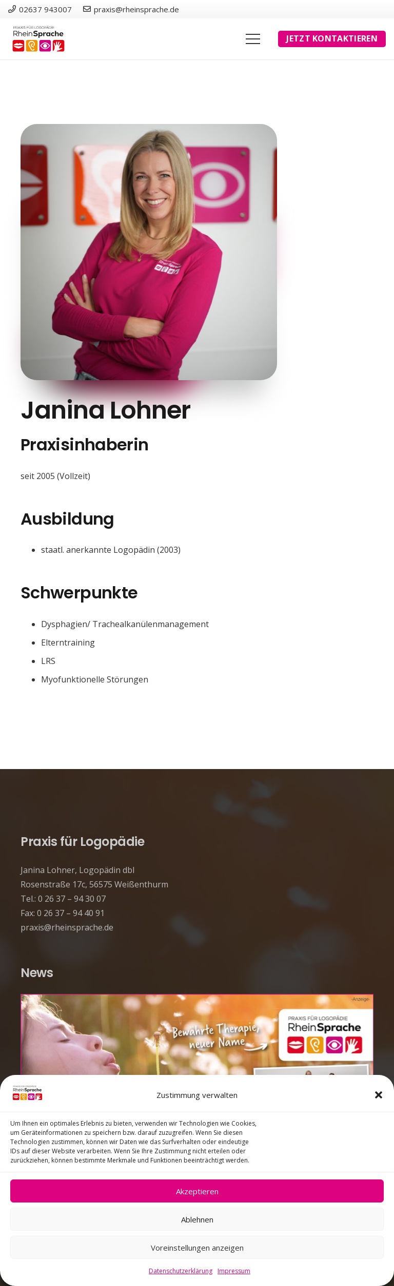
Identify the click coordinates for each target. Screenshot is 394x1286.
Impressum (234, 1271)
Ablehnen (197, 1219)
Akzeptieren (197, 1191)
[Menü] (253, 39)
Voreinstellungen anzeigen (197, 1247)
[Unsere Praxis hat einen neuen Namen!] (197, 1001)
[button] (378, 1095)
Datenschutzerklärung (180, 1271)
